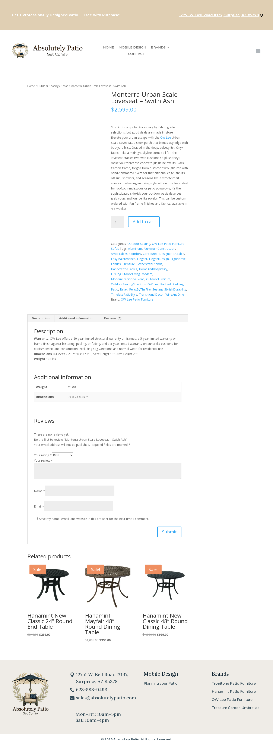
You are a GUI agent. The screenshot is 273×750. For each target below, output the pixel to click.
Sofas (64, 88)
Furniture (129, 266)
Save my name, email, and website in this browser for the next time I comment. (94, 521)
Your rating (43, 457)
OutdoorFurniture (158, 281)
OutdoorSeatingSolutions (128, 286)
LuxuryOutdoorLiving (125, 276)
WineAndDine (174, 296)
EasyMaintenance (123, 261)
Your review (43, 462)
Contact (136, 56)
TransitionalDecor (151, 296)
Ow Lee (165, 139)
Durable (178, 256)
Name (39, 493)
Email (39, 508)
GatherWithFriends (149, 266)
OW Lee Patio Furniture (168, 246)
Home (108, 49)
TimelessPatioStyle (124, 296)
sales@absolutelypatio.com (106, 702)
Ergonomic (178, 261)
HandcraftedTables (124, 271)
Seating (157, 291)
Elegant (142, 261)
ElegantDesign (159, 261)
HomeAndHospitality (153, 271)
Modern (147, 276)
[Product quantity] (117, 224)
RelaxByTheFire (140, 291)
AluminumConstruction (159, 251)
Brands (158, 49)
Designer (165, 256)
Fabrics (116, 266)
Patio (114, 291)
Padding (178, 286)
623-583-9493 (240, 52)
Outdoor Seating (47, 88)
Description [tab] (41, 320)
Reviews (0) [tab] (112, 320)
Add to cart (144, 223)
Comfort (135, 256)
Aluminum (135, 251)
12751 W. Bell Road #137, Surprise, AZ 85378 (214, 16)
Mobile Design (132, 49)
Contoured (150, 256)
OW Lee (153, 286)
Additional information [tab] (76, 320)
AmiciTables (119, 256)
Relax (123, 291)
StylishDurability (175, 291)
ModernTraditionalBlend (128, 281)
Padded (165, 286)
